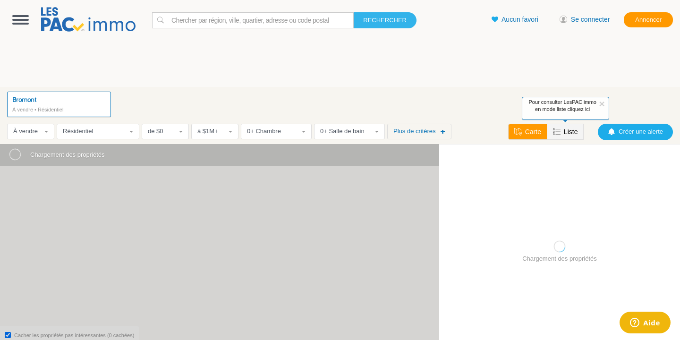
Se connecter (585, 19)
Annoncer (648, 19)
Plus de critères (419, 131)
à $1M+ (214, 131)
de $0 (165, 131)
